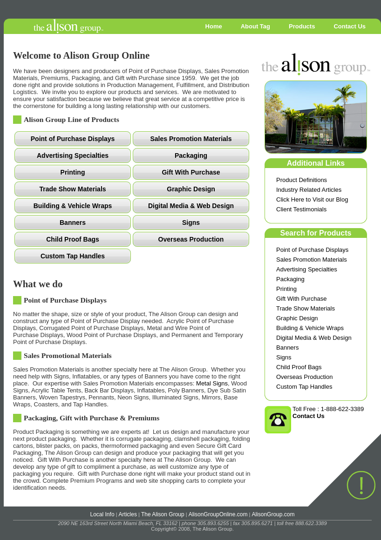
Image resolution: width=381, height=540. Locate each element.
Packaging (290, 279)
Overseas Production (304, 376)
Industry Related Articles (308, 189)
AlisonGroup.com (273, 514)
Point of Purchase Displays (312, 249)
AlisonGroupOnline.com (218, 514)
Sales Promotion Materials (311, 259)
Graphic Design (297, 318)
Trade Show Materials (305, 308)
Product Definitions (301, 179)
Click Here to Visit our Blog (312, 199)
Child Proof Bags (299, 367)
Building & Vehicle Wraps (310, 327)
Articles (128, 514)
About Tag (255, 26)
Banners (287, 347)
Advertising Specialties (306, 269)
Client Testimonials (301, 209)
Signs (284, 357)
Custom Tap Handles (304, 386)
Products (302, 26)
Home (213, 26)
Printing (286, 288)
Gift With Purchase (301, 298)
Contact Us (349, 26)
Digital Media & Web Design (314, 337)
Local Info (102, 514)
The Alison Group (162, 514)
